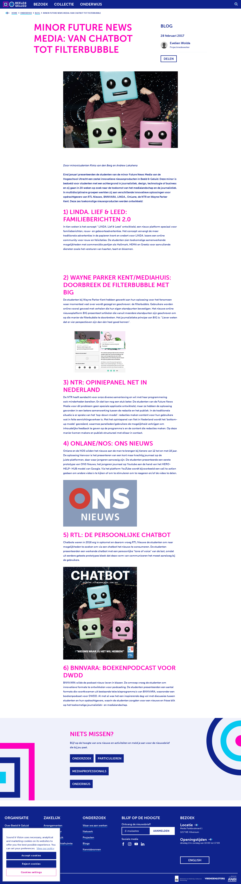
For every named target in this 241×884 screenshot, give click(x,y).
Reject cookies (31, 863)
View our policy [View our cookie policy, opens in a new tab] (45, 848)
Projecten (88, 837)
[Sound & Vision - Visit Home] (9, 4)
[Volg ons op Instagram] (129, 844)
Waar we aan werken (95, 825)
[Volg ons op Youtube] (136, 844)
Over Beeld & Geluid (17, 825)
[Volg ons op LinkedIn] (142, 844)
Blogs (86, 843)
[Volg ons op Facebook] (123, 844)
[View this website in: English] (194, 860)
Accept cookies (31, 855)
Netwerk (88, 831)
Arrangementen (53, 825)
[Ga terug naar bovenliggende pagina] (7, 13)
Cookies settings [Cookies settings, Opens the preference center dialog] (31, 872)
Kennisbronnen (92, 849)
